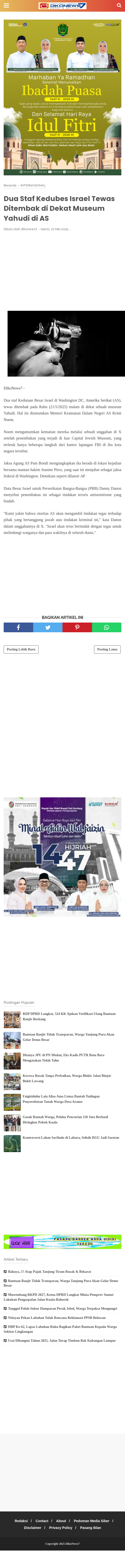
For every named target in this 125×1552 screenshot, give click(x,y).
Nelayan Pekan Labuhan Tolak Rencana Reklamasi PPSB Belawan (56, 1319)
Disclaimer (31, 1529)
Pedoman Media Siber (93, 1522)
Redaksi (19, 1522)
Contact (41, 1522)
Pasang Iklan (92, 1529)
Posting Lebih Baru (21, 651)
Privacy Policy (60, 1529)
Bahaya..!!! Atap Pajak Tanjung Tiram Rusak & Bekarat (49, 1273)
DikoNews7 (72, 1545)
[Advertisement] (62, 272)
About (62, 1522)
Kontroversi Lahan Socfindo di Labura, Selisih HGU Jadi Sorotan (71, 1139)
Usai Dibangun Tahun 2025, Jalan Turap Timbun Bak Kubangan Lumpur (62, 1342)
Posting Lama (107, 651)
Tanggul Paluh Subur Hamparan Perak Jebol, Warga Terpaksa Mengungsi (62, 1310)
